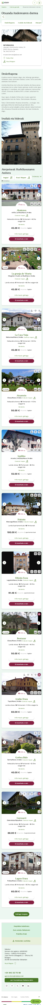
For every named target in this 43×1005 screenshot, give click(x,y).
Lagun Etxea (21, 878)
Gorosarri (21, 818)
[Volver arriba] (39, 997)
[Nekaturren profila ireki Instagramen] (7, 986)
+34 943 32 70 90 (13, 973)
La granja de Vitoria (21, 273)
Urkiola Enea (21, 577)
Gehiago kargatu (21, 914)
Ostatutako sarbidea (21, 941)
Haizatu (21, 519)
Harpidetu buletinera (21, 926)
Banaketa (21, 224)
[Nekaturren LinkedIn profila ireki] (28, 986)
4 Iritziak (6, 389)
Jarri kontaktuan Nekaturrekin (21, 980)
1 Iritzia (5, 267)
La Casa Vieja (21, 334)
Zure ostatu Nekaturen (21, 930)
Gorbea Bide (21, 757)
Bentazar (21, 638)
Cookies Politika (24, 997)
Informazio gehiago (21, 234)
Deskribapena (10, 23)
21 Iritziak (6, 450)
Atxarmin (21, 395)
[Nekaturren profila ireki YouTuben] (23, 986)
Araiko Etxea (21, 699)
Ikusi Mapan (9, 61)
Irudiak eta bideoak (25, 23)
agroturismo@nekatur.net (14, 976)
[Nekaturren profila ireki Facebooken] (12, 986)
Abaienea (21, 210)
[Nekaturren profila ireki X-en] (17, 986)
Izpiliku (21, 456)
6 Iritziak (6, 328)
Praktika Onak (21, 934)
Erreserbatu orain (21, 239)
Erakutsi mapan (21, 215)
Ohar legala (14, 997)
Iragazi (7, 177)
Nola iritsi (8, 58)
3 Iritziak (6, 872)
